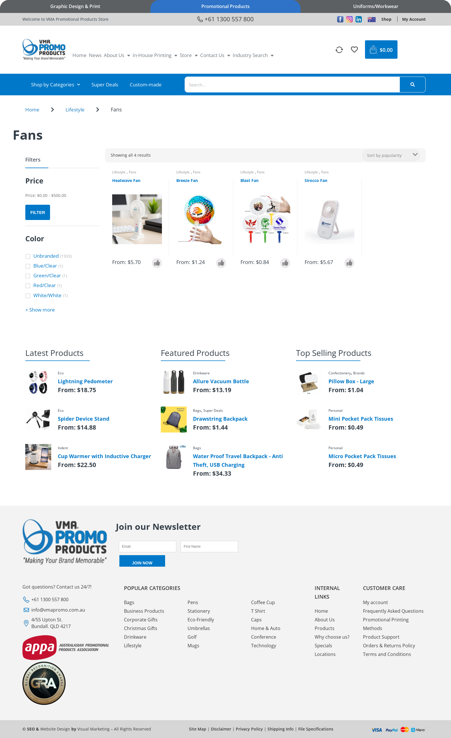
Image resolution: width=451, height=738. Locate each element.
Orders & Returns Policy (389, 645)
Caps (256, 619)
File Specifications (315, 729)
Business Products (144, 611)
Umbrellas (199, 628)
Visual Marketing (93, 729)
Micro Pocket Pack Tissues (362, 456)
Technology (263, 645)
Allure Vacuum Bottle (221, 381)
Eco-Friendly (201, 619)
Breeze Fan (187, 180)
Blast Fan (249, 180)
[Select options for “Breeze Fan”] (221, 263)
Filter (37, 212)
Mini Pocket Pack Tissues (360, 418)
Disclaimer (221, 729)
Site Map (197, 729)
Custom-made (146, 84)
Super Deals (104, 84)
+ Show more (40, 309)
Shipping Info (280, 729)
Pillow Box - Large (351, 381)
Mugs (193, 645)
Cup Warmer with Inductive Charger (104, 456)
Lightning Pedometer (85, 381)
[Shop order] (391, 155)
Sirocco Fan (316, 180)
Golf (192, 637)
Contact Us (215, 55)
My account (375, 602)
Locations (325, 654)
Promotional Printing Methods (386, 623)
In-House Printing (155, 55)
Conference (263, 637)
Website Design (55, 729)
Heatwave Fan (126, 180)
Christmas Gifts (140, 628)
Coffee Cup (263, 602)
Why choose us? (332, 637)
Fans (132, 172)
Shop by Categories (55, 84)
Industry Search (253, 55)
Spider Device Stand (83, 418)
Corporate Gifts (141, 619)
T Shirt (258, 611)
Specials (323, 645)
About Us (117, 55)
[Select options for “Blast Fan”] (285, 263)
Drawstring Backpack (220, 418)
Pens (193, 602)
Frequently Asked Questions (393, 611)
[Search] (412, 84)
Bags (129, 602)
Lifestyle (75, 109)
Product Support (381, 637)
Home (79, 55)
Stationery (199, 611)
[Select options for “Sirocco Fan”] (349, 263)
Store (189, 55)
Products (325, 628)
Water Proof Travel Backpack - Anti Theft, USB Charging (238, 460)
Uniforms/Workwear (375, 6)
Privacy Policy (249, 729)
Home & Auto (265, 628)
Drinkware (135, 637)
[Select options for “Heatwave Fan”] (157, 263)
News (95, 55)
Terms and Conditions (387, 654)
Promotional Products (225, 6)
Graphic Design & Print (75, 6)
